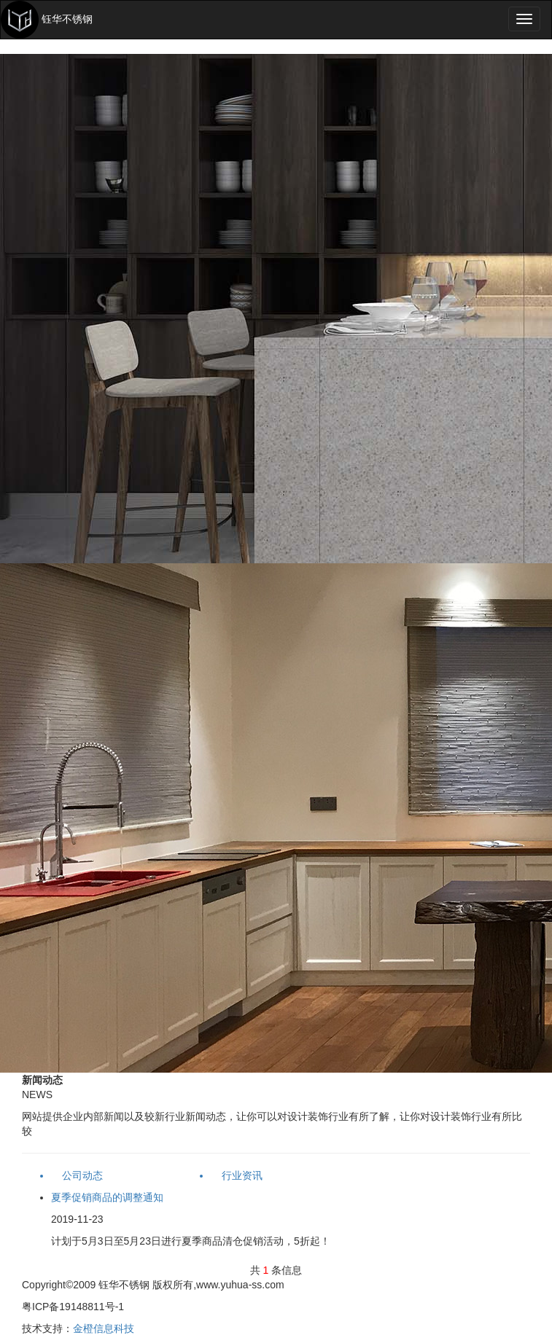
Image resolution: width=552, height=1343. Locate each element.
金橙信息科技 (103, 1328)
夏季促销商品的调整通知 (107, 1197)
